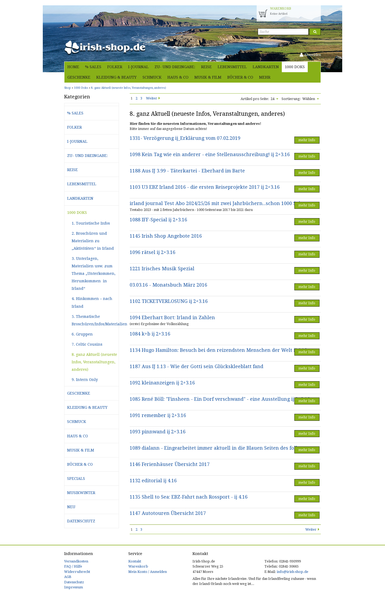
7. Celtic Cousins (87, 344)
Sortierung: (291, 99)
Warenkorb (138, 566)
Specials (76, 478)
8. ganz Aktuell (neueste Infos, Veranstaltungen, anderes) (94, 362)
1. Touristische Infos (91, 223)
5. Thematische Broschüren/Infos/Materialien (95, 320)
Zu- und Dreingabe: (175, 67)
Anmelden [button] (310, 55)
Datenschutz (81, 521)
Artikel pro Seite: (255, 99)
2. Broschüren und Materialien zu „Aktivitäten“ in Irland (93, 240)
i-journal (138, 67)
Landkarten (266, 67)
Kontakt (134, 561)
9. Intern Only (85, 379)
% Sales (93, 67)
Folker (114, 67)
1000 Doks (295, 67)
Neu (71, 507)
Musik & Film (207, 77)
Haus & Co (177, 77)
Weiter (151, 98)
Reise (206, 67)
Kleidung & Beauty (116, 77)
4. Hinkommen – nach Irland (92, 302)
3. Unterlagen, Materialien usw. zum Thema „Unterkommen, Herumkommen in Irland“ (94, 273)
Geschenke (78, 77)
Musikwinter (81, 493)
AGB (67, 577)
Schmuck (152, 77)
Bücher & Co (240, 77)
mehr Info (306, 140)
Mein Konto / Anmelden (147, 572)
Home (73, 67)
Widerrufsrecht (77, 572)
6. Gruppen (82, 334)
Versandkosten (76, 561)
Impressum (73, 587)
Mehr (264, 77)
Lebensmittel (232, 67)
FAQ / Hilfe (73, 566)
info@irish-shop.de (292, 572)
